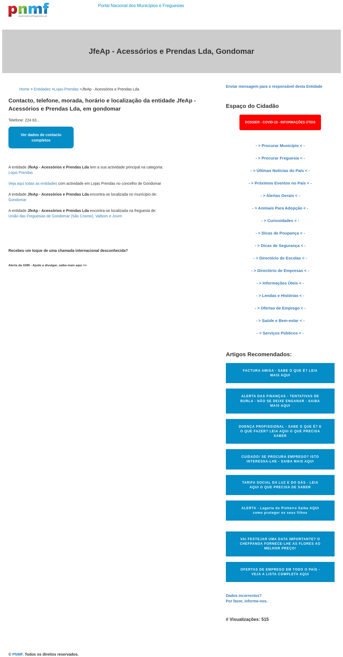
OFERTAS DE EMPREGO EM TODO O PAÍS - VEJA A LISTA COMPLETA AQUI (280, 572)
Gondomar (17, 200)
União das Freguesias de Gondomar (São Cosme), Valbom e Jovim (65, 216)
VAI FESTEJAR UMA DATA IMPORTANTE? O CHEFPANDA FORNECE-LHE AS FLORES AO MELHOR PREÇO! (280, 543)
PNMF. (18, 654)
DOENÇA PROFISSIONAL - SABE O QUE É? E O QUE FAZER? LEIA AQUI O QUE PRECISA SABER (280, 431)
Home (24, 89)
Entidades (42, 89)
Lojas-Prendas (66, 89)
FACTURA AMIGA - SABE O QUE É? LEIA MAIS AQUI (280, 373)
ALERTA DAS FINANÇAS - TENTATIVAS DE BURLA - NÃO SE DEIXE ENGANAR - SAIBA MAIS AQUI (280, 400)
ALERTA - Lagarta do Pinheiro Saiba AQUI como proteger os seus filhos (280, 510)
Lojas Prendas (20, 172)
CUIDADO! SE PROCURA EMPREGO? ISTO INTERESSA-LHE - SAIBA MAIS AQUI (280, 459)
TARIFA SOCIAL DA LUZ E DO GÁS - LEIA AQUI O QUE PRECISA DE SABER (280, 485)
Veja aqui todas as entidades (32, 183)
